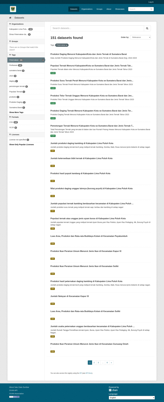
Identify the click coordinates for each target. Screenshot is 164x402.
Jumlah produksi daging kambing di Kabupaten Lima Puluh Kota (81, 143)
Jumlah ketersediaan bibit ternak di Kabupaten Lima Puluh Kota (81, 158)
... (103, 363)
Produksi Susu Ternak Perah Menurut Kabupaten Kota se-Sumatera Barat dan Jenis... (91, 81)
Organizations (86, 9)
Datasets (73, 9)
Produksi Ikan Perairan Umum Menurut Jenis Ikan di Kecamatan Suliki (84, 266)
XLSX (53, 73)
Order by (124, 37)
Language (113, 394)
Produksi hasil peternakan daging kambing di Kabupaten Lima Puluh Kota (86, 281)
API (80, 373)
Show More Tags (16, 112)
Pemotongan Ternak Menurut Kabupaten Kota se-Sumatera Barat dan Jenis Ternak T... (92, 126)
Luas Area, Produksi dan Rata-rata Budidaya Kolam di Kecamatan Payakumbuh (88, 236)
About (109, 9)
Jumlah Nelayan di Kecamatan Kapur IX (69, 296)
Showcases (119, 9)
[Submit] (151, 9)
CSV (52, 151)
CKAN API (13, 390)
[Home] (10, 17)
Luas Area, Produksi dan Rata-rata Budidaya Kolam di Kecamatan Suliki (85, 311)
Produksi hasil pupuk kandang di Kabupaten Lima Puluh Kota (80, 173)
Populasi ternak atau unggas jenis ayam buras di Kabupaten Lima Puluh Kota (88, 218)
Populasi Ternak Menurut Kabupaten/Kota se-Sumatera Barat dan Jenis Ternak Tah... (91, 66)
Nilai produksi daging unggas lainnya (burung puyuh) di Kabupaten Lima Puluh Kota (91, 188)
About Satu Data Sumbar (19, 387)
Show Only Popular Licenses (21, 144)
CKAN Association (16, 394)
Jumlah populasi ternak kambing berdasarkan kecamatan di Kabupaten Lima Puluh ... (91, 203)
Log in (151, 2)
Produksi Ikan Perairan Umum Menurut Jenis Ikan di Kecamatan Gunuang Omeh (89, 344)
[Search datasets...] (97, 28)
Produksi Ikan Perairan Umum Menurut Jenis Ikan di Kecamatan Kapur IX (85, 251)
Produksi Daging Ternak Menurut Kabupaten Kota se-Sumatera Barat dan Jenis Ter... (91, 111)
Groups (99, 9)
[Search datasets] (141, 9)
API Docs (89, 373)
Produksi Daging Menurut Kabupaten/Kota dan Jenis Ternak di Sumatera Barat (88, 54)
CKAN (113, 390)
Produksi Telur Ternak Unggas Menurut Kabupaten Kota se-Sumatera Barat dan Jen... (91, 96)
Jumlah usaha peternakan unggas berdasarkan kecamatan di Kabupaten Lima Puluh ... (92, 326)
